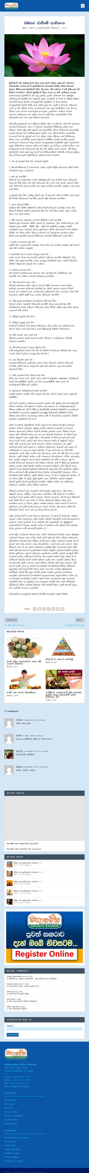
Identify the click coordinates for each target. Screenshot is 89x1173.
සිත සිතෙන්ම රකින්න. (18, 1009)
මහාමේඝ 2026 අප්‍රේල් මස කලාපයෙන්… (23, 843)
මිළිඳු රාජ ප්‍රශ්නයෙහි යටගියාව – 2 (28, 891)
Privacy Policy (10, 1119)
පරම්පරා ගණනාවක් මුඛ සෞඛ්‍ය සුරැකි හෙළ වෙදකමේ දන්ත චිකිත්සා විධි (64, 694)
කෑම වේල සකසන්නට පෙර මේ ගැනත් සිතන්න (24, 662)
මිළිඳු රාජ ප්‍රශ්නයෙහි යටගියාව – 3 (28, 882)
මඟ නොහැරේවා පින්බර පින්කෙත (23, 1001)
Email (10, 1026)
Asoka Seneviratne (14, 976)
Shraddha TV (10, 1141)
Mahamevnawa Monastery (16, 1137)
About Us (8, 1108)
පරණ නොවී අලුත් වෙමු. (19, 994)
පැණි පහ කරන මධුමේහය (21, 692)
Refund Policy (10, 1123)
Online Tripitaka (12, 1149)
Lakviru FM (9, 1145)
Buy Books (9, 1104)
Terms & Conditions (13, 1115)
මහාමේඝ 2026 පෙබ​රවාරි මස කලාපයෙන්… (24, 849)
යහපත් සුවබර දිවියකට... (48, 28)
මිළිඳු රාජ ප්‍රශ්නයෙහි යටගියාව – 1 (28, 900)
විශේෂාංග (28, 865)
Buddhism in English (14, 1161)
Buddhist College (12, 1153)
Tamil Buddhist (11, 1157)
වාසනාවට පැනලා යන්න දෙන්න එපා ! (24, 986)
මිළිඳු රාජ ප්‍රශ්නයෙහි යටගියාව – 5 (28, 863)
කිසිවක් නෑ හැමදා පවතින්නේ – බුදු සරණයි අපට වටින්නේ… (33, 979)
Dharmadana (10, 1100)
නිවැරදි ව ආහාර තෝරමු (59, 659)
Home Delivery (11, 1112)
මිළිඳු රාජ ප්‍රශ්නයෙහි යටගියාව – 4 (28, 872)
